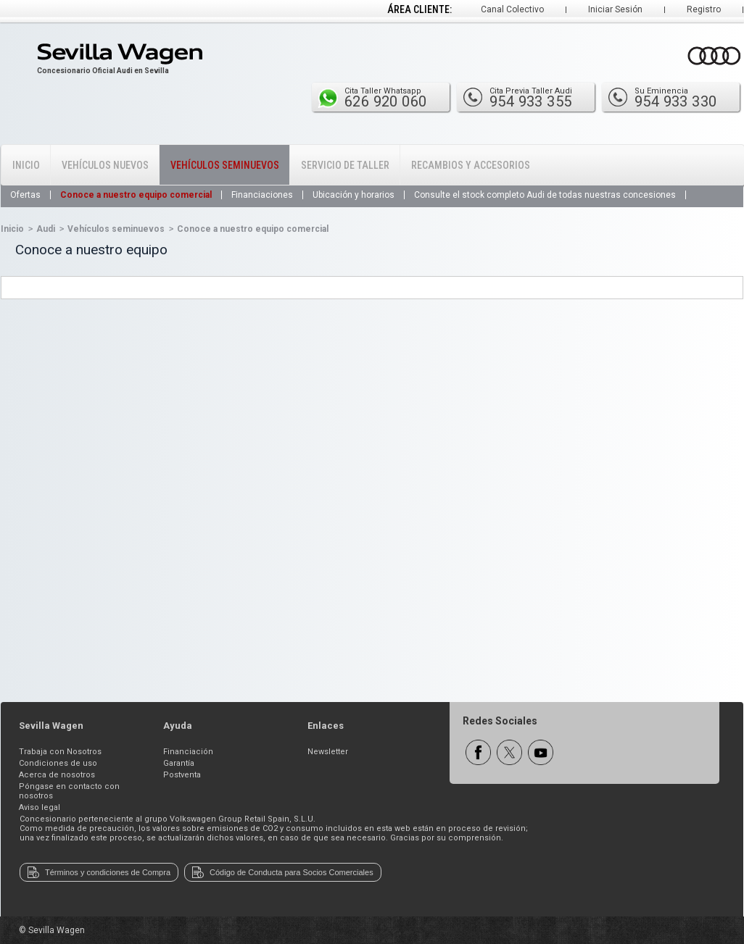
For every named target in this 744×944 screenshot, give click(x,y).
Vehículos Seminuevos (224, 165)
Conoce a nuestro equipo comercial (136, 195)
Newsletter (327, 751)
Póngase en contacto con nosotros (69, 791)
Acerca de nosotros (57, 775)
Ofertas (25, 195)
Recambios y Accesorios (470, 165)
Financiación (188, 751)
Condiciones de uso (58, 763)
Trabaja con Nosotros (60, 751)
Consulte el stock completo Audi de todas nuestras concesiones (545, 195)
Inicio (26, 165)
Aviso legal (39, 807)
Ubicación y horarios (353, 195)
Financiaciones (262, 195)
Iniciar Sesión (615, 9)
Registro (704, 9)
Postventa (182, 775)
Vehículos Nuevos (105, 165)
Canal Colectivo (512, 9)
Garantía (178, 763)
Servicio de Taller (345, 165)
